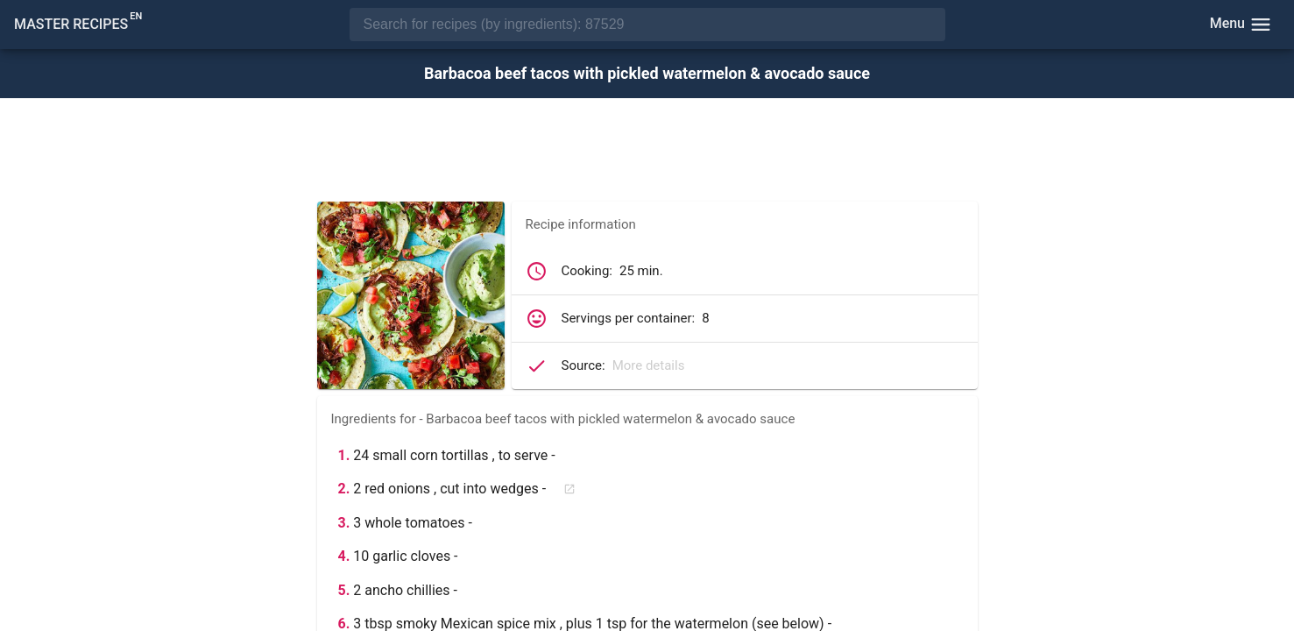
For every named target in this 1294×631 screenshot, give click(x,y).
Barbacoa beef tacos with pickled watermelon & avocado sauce (647, 74)
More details (648, 365)
